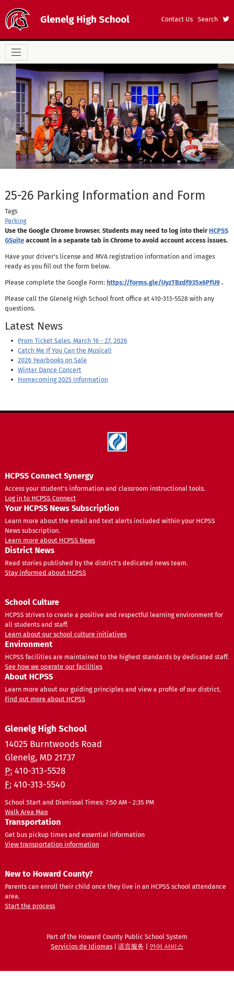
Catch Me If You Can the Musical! (65, 350)
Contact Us (177, 19)
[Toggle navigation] (16, 52)
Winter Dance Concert (49, 370)
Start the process (30, 906)
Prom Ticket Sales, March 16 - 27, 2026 (72, 341)
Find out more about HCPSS (45, 699)
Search (208, 19)
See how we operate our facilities (53, 667)
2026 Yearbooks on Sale (52, 360)
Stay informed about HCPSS (45, 573)
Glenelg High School (84, 19)
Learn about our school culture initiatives (65, 634)
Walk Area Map (26, 812)
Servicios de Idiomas (81, 946)
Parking (15, 221)
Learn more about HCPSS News (50, 540)
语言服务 (131, 946)
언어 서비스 (166, 946)
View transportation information (52, 844)
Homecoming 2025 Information (63, 379)
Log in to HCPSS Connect (40, 498)
